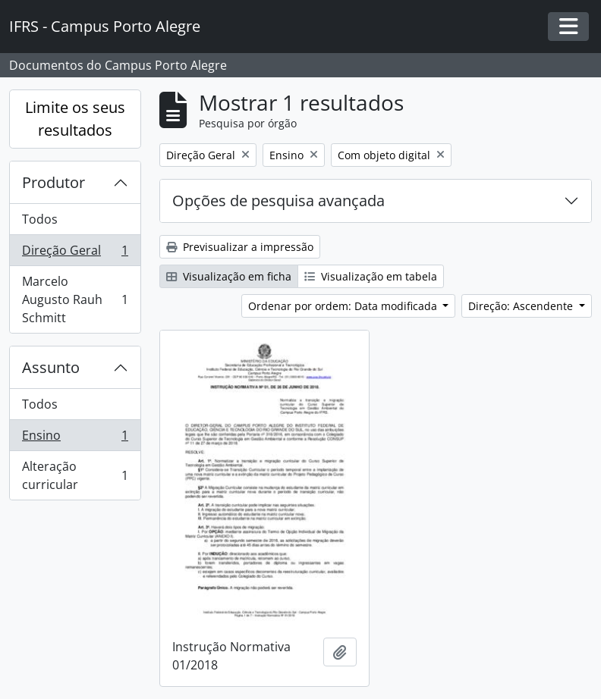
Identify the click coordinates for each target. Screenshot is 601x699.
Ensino (74, 438)
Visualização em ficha (228, 276)
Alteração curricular (74, 475)
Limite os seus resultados (75, 118)
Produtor (53, 182)
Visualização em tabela (370, 276)
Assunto (51, 367)
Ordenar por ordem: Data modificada (344, 306)
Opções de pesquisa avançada (278, 200)
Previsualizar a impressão (239, 247)
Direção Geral (74, 253)
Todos (40, 219)
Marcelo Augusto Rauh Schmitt (74, 299)
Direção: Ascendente (522, 306)
